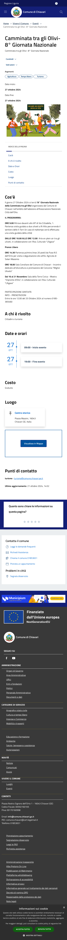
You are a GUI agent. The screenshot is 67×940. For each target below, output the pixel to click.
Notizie (9, 763)
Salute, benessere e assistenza (20, 745)
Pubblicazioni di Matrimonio (19, 870)
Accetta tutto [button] (23, 929)
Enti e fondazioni (14, 684)
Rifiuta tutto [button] (44, 929)
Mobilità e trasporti (15, 723)
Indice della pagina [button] (17, 146)
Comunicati (11, 767)
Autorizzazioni (13, 749)
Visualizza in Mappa (33, 443)
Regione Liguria (11, 3)
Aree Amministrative (16, 675)
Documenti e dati (14, 697)
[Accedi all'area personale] (56, 3)
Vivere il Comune (21, 23)
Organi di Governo (14, 670)
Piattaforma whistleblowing (19, 875)
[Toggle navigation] (5, 11)
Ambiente (10, 741)
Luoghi (9, 784)
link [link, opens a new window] (59, 923)
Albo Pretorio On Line (16, 866)
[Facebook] (6, 658)
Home (6, 23)
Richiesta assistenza (15, 848)
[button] (33, 935)
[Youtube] (13, 658)
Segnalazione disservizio (17, 840)
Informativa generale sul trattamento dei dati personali (32, 888)
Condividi (11, 59)
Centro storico (22, 413)
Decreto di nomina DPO (17, 892)
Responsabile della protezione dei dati (23, 897)
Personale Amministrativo (18, 692)
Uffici (8, 679)
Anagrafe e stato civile (16, 710)
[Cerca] (61, 12)
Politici (9, 688)
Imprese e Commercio (16, 719)
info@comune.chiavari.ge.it (21, 816)
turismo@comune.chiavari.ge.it (28, 478)
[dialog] (33, 922)
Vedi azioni (12, 65)
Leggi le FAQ (12, 844)
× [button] (64, 908)
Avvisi (9, 771)
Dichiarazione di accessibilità (19, 879)
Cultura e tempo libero (16, 714)
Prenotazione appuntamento (19, 835)
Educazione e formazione (17, 736)
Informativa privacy (15, 883)
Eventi (36, 23)
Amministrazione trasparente (20, 862)
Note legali (11, 901)
